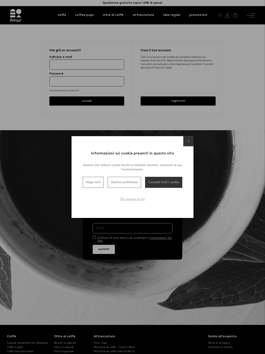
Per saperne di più (132, 199)
